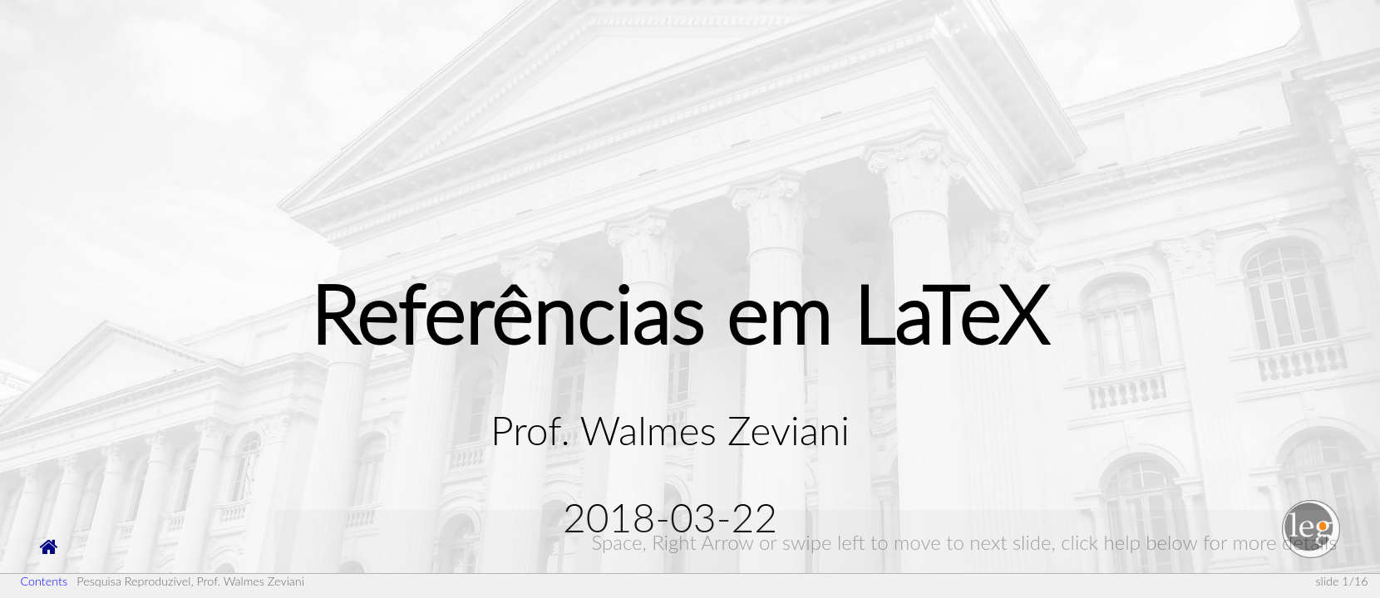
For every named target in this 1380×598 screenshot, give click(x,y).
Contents (43, 581)
